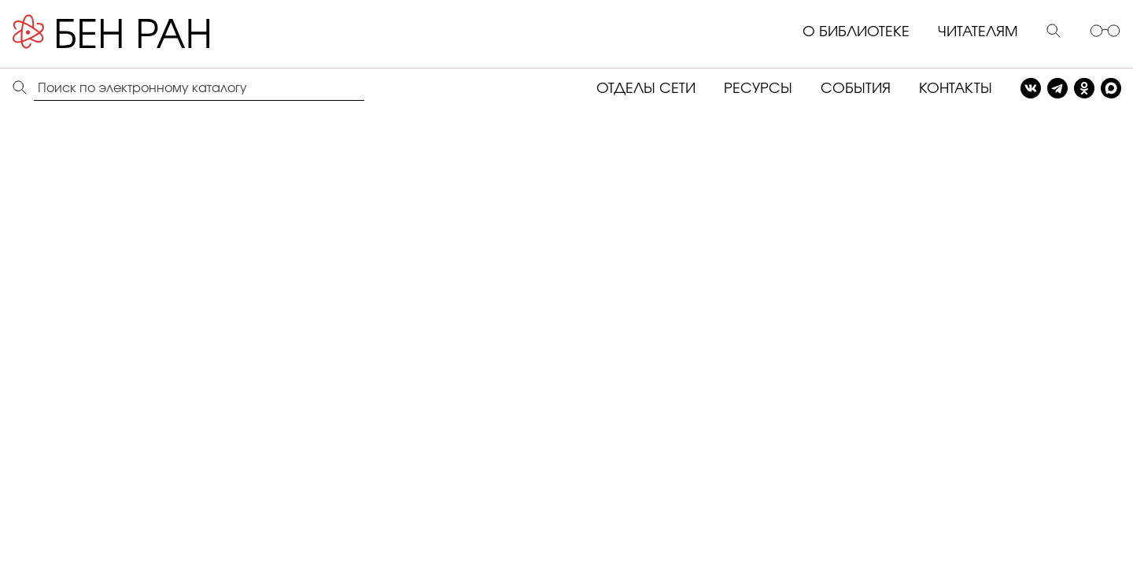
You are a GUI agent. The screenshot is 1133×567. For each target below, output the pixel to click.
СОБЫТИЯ (856, 89)
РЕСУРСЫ (758, 89)
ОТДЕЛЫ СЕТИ (646, 89)
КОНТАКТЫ (955, 89)
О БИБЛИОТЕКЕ (856, 32)
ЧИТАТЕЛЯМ (978, 32)
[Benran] (134, 32)
